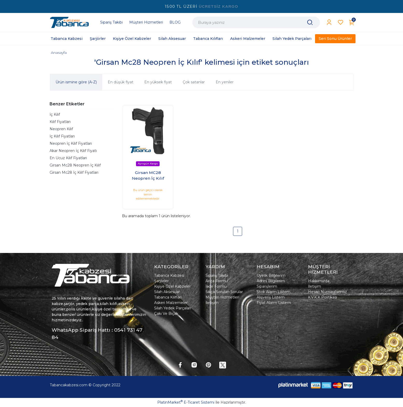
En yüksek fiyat (158, 82)
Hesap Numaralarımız (327, 291)
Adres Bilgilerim (271, 281)
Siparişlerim (267, 286)
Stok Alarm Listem (273, 291)
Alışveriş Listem (271, 297)
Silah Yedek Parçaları (172, 308)
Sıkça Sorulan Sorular (224, 291)
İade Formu (216, 286)
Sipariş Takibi (217, 275)
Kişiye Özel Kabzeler (172, 286)
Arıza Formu (217, 281)
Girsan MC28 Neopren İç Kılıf (148, 175)
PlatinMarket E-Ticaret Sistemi (185, 402)
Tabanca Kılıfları (168, 297)
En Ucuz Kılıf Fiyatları (68, 158)
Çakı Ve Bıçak (166, 313)
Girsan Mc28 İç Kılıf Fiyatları (74, 172)
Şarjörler (161, 281)
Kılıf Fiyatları (60, 121)
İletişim (212, 302)
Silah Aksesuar (167, 291)
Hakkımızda (318, 281)
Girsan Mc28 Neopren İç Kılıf (75, 165)
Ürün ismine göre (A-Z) (76, 82)
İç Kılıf (55, 114)
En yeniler (225, 82)
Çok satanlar (194, 82)
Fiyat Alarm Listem (274, 302)
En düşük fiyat (120, 82)
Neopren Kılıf (61, 129)
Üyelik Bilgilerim (271, 275)
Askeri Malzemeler (171, 302)
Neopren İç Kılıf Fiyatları (71, 143)
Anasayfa (59, 52)
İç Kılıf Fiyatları (62, 136)
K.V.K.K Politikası (322, 297)
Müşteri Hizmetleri (222, 297)
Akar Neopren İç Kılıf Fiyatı (73, 150)
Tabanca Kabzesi (169, 275)
